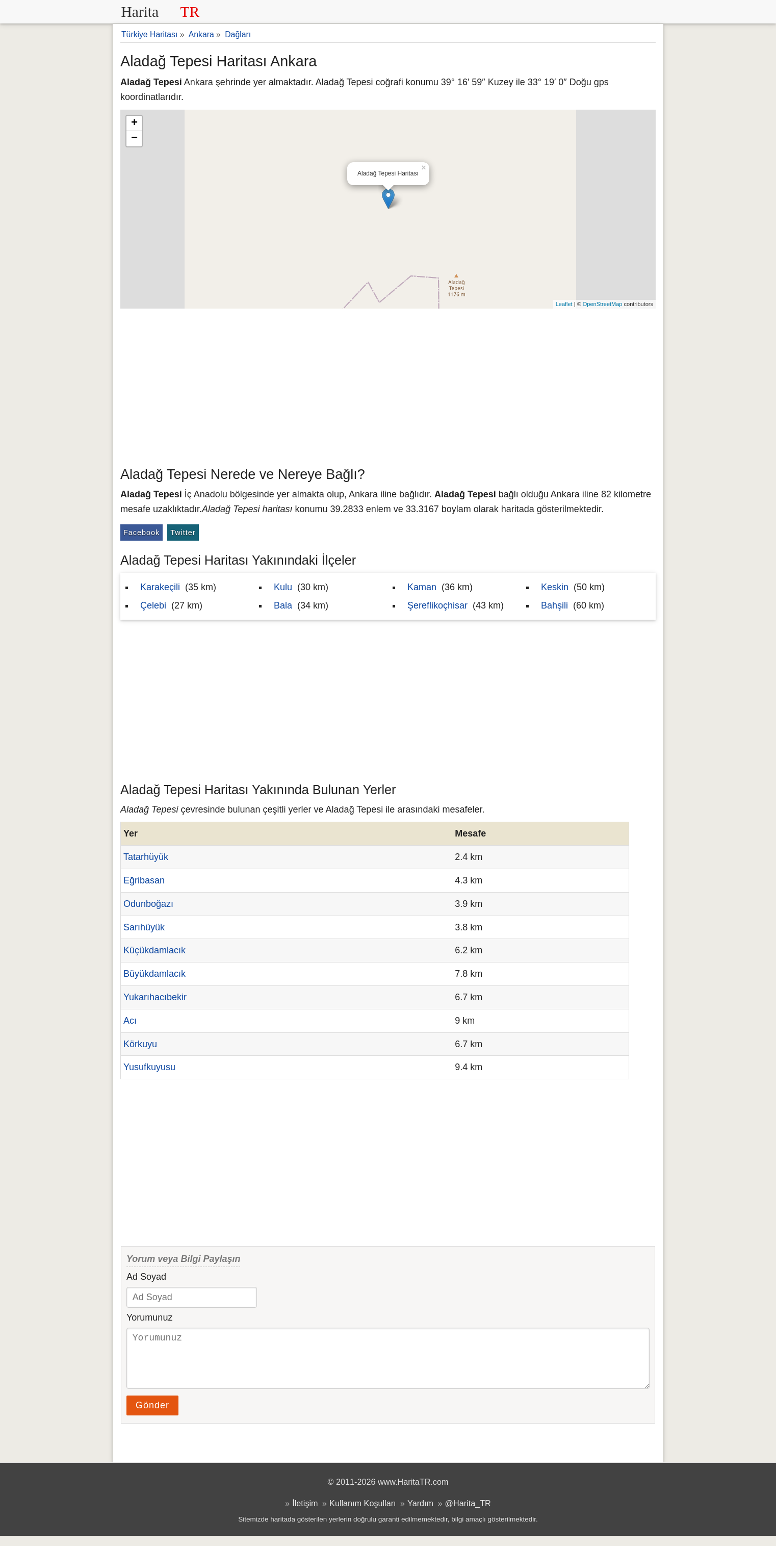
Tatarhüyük (145, 857)
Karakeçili (160, 587)
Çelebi (153, 605)
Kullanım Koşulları (362, 1513)
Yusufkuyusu (149, 1067)
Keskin (554, 587)
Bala (283, 605)
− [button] (134, 138)
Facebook (141, 532)
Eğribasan (144, 880)
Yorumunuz (149, 1317)
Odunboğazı (148, 904)
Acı (130, 1021)
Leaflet (564, 304)
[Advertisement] (388, 385)
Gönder (152, 1415)
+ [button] (134, 123)
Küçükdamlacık (154, 950)
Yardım (420, 1513)
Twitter (182, 532)
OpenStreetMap (603, 304)
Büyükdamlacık (154, 974)
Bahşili (554, 605)
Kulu (283, 587)
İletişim (305, 1513)
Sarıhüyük (144, 927)
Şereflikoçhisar (437, 605)
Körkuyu (140, 1044)
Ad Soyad (146, 1277)
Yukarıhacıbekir (155, 997)
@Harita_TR (468, 1513)
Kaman (421, 587)
